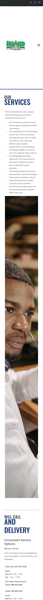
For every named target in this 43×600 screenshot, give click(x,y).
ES (5, 2)
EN (2, 2)
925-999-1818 (16, 591)
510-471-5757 (21, 567)
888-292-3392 (16, 585)
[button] (39, 45)
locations (30, 553)
